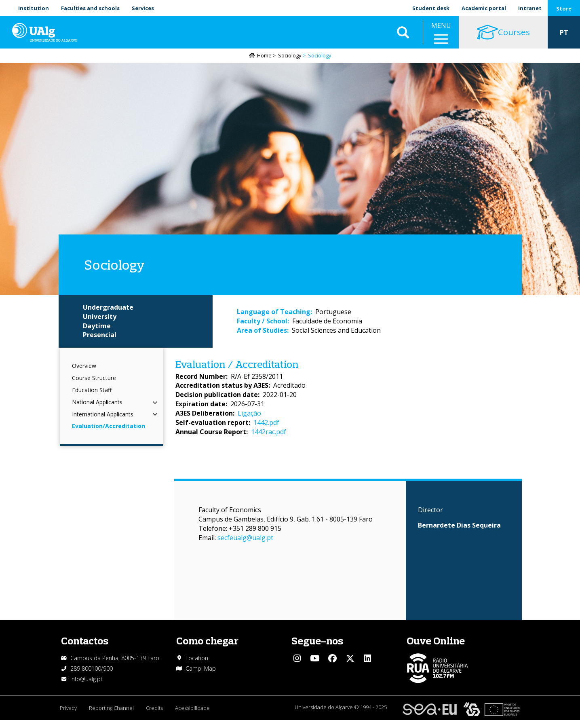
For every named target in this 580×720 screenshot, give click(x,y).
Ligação (249, 413)
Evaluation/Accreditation (108, 426)
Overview (84, 366)
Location (197, 658)
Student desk (430, 8)
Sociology (290, 55)
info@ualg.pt (86, 679)
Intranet (530, 8)
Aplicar (403, 32)
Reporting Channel (111, 708)
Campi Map (201, 668)
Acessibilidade (192, 708)
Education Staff (92, 390)
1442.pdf (266, 422)
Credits (154, 708)
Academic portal (484, 8)
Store (564, 8)
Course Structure (94, 378)
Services (143, 8)
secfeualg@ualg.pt (245, 537)
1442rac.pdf (268, 431)
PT (564, 32)
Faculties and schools (90, 8)
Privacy (68, 708)
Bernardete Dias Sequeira (459, 525)
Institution (33, 8)
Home (264, 55)
